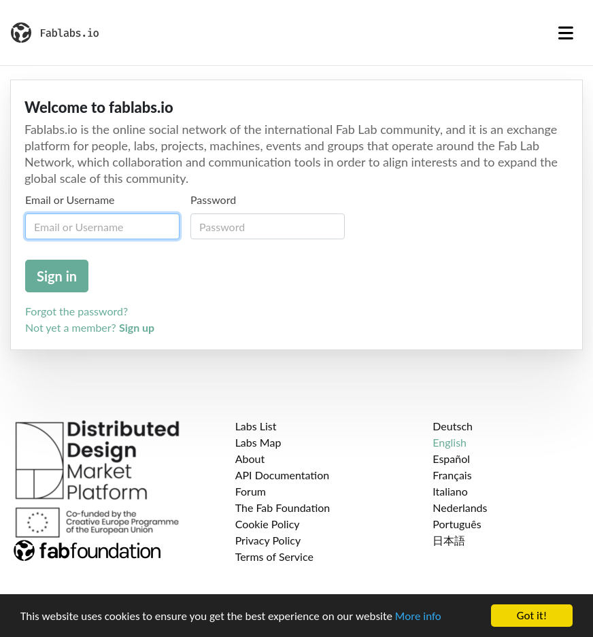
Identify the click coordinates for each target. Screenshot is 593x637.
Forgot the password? (76, 311)
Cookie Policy (267, 523)
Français (452, 474)
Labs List (256, 425)
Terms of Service (274, 556)
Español (451, 458)
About (250, 458)
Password (213, 199)
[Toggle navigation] (565, 32)
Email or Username (70, 199)
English (450, 442)
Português (457, 523)
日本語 (449, 540)
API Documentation (282, 474)
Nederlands (460, 507)
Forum (250, 491)
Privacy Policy (268, 540)
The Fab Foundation (283, 507)
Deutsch (453, 425)
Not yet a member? (89, 327)
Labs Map (258, 442)
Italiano (450, 491)
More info (418, 616)
